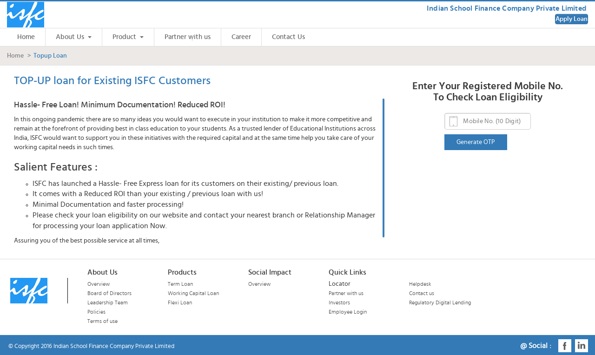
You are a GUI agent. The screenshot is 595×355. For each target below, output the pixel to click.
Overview (98, 284)
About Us (74, 36)
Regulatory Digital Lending (440, 302)
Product (128, 36)
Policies (96, 312)
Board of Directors (109, 293)
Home (26, 36)
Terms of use (102, 321)
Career (241, 36)
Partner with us (188, 36)
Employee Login (348, 312)
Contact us (421, 293)
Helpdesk (420, 284)
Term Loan (180, 284)
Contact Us (288, 36)
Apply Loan (571, 19)
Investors (339, 302)
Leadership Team (107, 302)
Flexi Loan (180, 302)
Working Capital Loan (193, 293)
